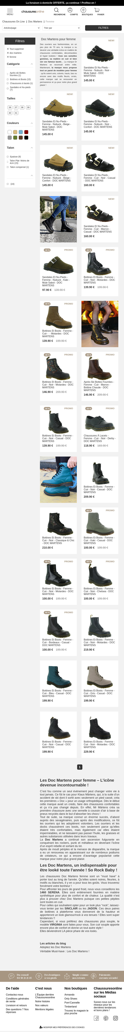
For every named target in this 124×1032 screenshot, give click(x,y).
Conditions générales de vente (17, 1001)
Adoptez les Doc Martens (55, 948)
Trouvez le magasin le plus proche (77, 1013)
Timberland (71, 1007)
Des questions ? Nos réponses (17, 1012)
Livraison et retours (16, 1006)
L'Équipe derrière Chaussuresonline (45, 997)
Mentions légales (44, 1010)
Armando (70, 995)
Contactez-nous (14, 995)
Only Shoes (71, 999)
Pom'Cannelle (72, 1003)
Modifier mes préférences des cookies (61, 1028)
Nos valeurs (41, 1006)
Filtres (103, 28)
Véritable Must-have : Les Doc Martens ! (64, 952)
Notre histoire (42, 1002)
